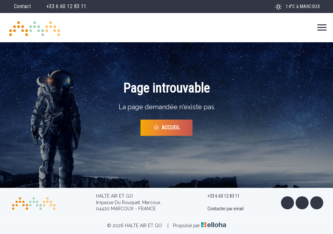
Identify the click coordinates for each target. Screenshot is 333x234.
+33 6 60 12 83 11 (220, 196)
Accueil (166, 127)
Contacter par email (222, 209)
